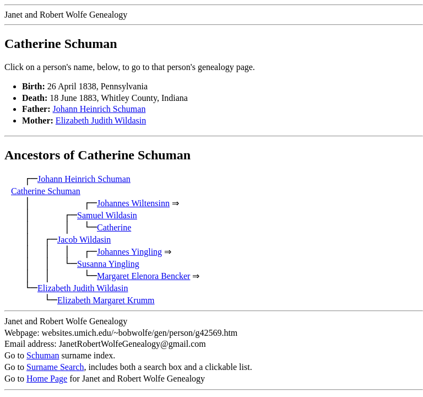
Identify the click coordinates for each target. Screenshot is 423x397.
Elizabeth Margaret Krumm (106, 300)
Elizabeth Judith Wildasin (101, 120)
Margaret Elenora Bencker (143, 276)
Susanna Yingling (108, 264)
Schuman (42, 355)
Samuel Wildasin (107, 215)
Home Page (46, 378)
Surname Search (55, 367)
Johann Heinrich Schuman (99, 109)
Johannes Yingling (129, 251)
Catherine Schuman (45, 191)
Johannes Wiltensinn (133, 203)
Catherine (114, 227)
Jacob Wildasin (84, 239)
